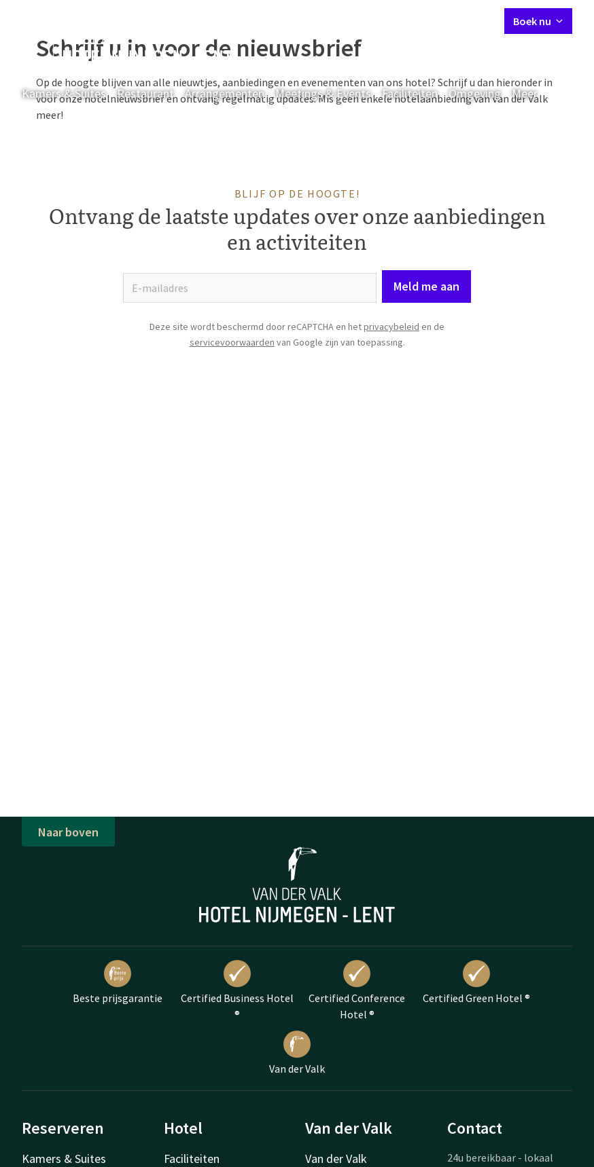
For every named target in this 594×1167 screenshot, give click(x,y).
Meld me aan (426, 286)
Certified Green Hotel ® (476, 982)
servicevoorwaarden (232, 342)
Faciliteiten (410, 93)
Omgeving (475, 93)
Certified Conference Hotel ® (357, 990)
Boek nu (538, 21)
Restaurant (145, 93)
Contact (342, 20)
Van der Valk (297, 1053)
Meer (534, 93)
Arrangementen (224, 93)
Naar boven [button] (68, 832)
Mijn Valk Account (412, 20)
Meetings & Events (323, 93)
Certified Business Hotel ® (237, 990)
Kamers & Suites (64, 93)
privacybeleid (391, 326)
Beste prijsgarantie (117, 982)
